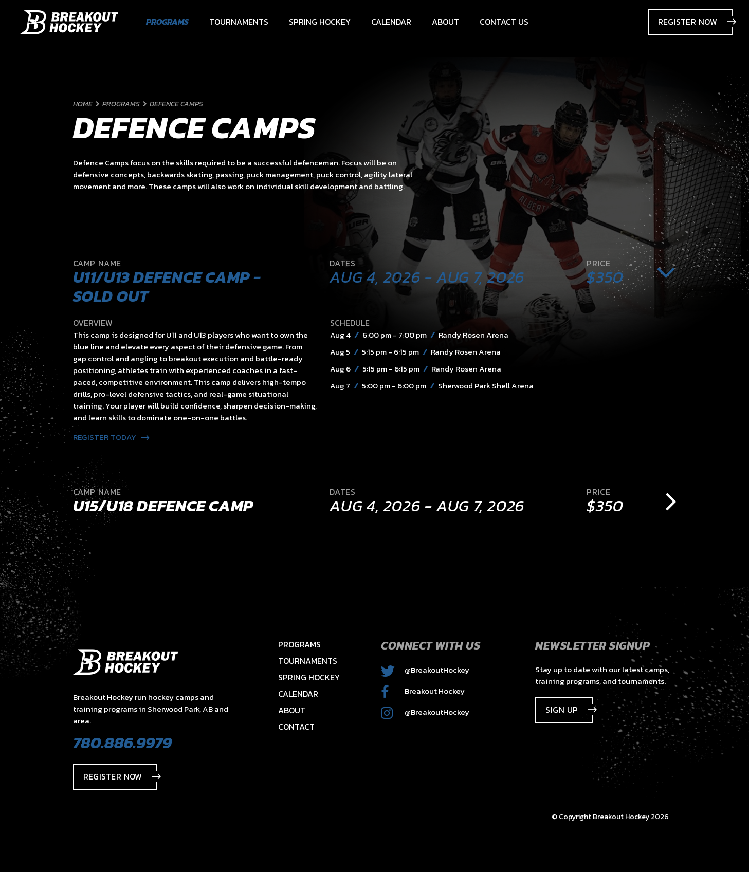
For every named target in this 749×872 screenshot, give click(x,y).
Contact (296, 726)
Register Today (111, 437)
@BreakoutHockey (425, 670)
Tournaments (307, 660)
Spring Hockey (309, 677)
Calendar (298, 693)
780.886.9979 (122, 742)
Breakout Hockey (423, 691)
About (291, 710)
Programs (299, 644)
